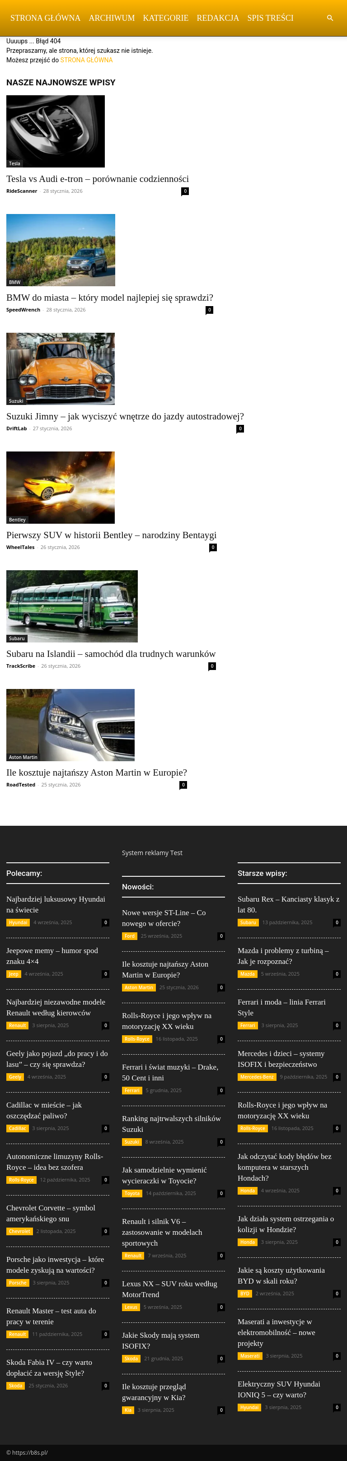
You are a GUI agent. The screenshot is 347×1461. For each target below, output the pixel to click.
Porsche (18, 1283)
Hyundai (18, 922)
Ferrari (132, 1090)
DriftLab (16, 428)
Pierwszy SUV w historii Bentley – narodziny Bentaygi (111, 535)
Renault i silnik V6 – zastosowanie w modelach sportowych (162, 1232)
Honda (247, 1190)
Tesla (14, 163)
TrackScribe (20, 665)
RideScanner (21, 190)
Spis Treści (271, 18)
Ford (130, 936)
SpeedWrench (23, 309)
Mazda (247, 974)
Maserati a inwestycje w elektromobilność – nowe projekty (276, 1332)
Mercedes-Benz (257, 1077)
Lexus (131, 1307)
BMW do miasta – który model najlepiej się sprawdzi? (109, 297)
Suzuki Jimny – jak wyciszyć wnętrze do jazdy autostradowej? (125, 416)
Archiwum (112, 18)
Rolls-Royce (21, 1180)
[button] (330, 18)
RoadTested (20, 784)
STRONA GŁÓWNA (87, 60)
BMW (14, 282)
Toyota (132, 1193)
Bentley (17, 519)
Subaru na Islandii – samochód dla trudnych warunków (111, 653)
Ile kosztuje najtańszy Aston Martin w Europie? (96, 772)
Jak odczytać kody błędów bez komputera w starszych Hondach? (285, 1167)
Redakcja (218, 18)
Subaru (17, 638)
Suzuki (16, 401)
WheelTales (20, 547)
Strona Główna (45, 18)
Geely (15, 1077)
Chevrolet (19, 1231)
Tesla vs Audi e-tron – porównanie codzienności (97, 178)
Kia (128, 1410)
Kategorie (166, 18)
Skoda (15, 1385)
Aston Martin (23, 757)
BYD (244, 1293)
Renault (17, 1025)
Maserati (250, 1356)
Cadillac (17, 1128)
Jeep (14, 974)
